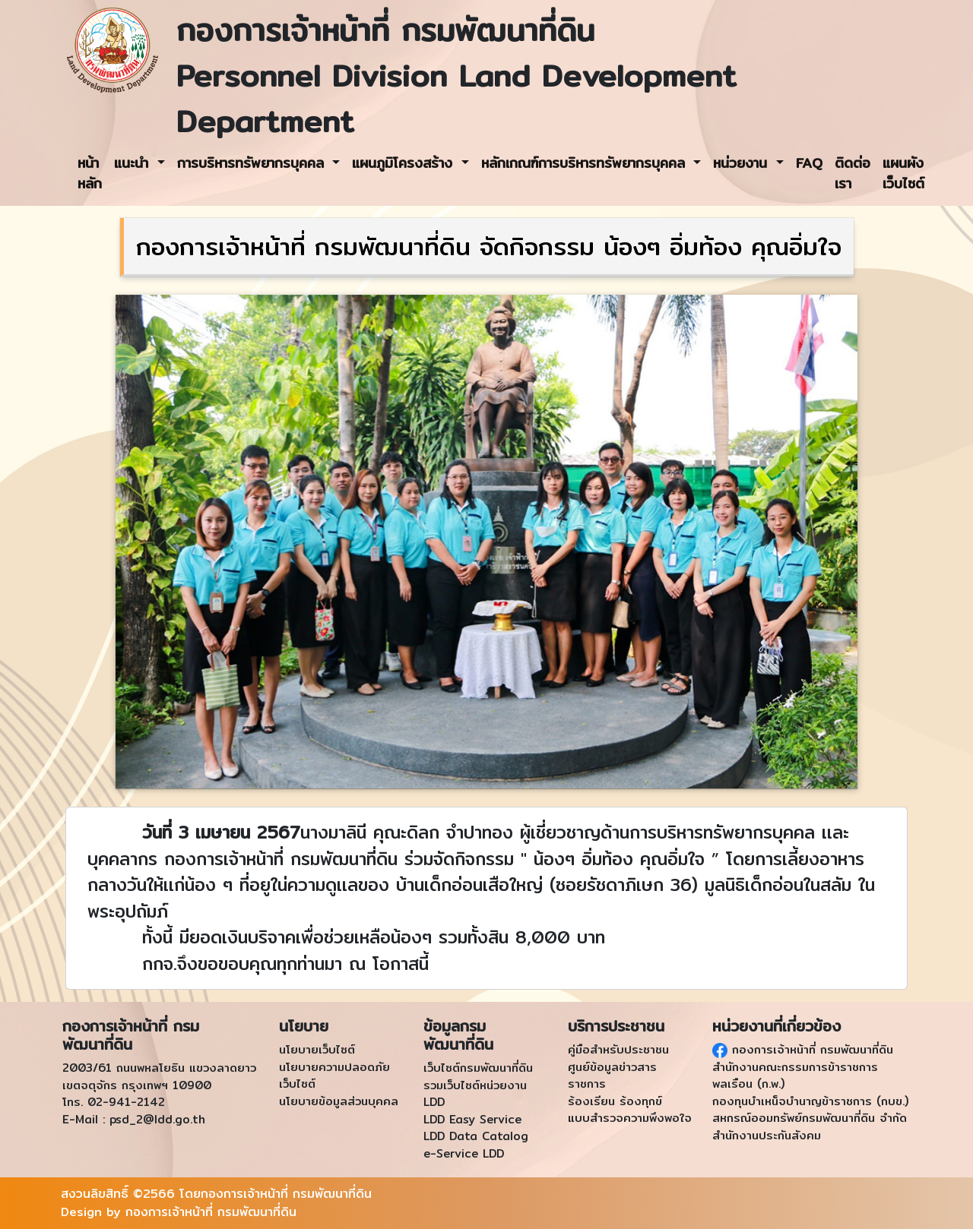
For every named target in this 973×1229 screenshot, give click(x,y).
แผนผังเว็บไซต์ (903, 173)
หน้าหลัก (90, 173)
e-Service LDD (463, 1153)
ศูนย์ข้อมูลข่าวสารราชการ (612, 1075)
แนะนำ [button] (134, 163)
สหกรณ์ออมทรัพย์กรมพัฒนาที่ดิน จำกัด (809, 1117)
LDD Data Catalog (475, 1136)
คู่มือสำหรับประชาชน (618, 1049)
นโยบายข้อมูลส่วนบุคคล (338, 1101)
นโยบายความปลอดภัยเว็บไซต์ (334, 1075)
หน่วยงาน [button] (742, 163)
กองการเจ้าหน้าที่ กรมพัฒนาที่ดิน (810, 1049)
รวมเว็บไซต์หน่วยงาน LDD (475, 1093)
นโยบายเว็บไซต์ (317, 1049)
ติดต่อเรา (852, 173)
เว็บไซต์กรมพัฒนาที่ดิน (478, 1067)
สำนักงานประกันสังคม (766, 1135)
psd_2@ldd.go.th (157, 1119)
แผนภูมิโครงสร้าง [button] (405, 163)
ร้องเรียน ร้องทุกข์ (615, 1101)
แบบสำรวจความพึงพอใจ (630, 1117)
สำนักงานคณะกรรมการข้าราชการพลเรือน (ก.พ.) (795, 1075)
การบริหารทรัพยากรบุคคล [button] (253, 163)
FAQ (809, 163)
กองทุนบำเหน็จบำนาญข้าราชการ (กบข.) (810, 1101)
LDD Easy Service (472, 1119)
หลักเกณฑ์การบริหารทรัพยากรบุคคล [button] (585, 163)
